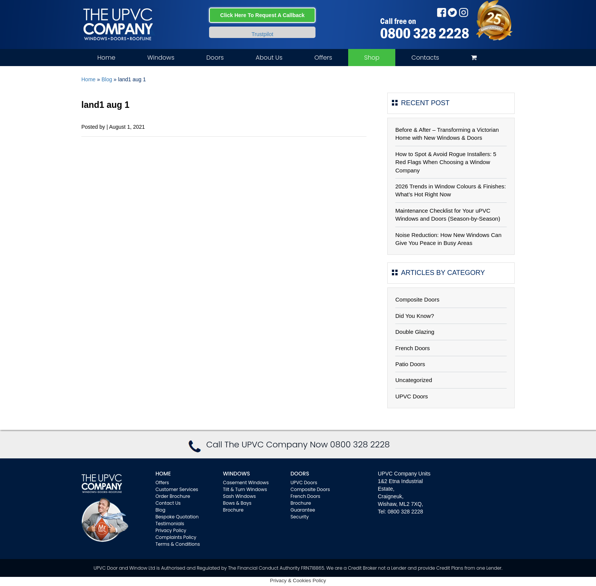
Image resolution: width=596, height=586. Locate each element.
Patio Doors (410, 364)
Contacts (425, 57)
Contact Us (168, 503)
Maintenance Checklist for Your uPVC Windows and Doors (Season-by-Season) (447, 214)
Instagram (463, 12)
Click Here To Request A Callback (262, 15)
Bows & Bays (237, 503)
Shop (371, 57)
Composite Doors (417, 299)
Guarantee (302, 510)
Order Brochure (172, 496)
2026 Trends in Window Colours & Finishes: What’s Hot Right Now (450, 190)
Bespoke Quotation (177, 516)
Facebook (441, 12)
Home (106, 57)
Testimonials (169, 523)
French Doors (412, 348)
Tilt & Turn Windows (245, 489)
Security (299, 516)
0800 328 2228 (424, 33)
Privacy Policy (170, 530)
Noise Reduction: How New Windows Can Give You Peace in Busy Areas (448, 239)
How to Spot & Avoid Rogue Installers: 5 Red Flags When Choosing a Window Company (445, 162)
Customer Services (176, 489)
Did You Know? (414, 316)
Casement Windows (246, 482)
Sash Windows (239, 496)
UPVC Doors (411, 396)
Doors (215, 57)
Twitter (452, 12)
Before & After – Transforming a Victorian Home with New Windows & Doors (447, 133)
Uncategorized (413, 380)
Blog (106, 79)
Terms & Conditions (177, 544)
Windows (160, 57)
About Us (269, 57)
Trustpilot (262, 34)
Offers (323, 57)
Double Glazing (414, 332)
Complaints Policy (176, 537)
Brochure (233, 510)
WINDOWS (236, 473)
